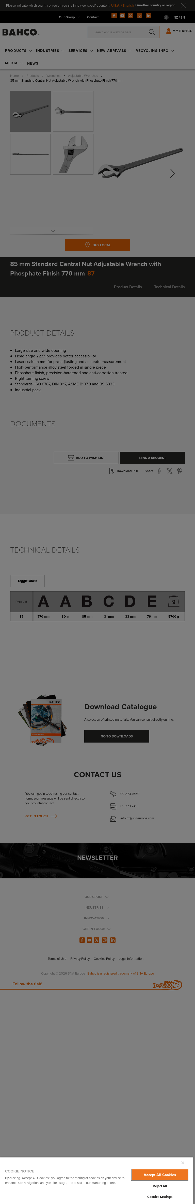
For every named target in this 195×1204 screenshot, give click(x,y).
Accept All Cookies (160, 1175)
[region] (96, 1180)
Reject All (160, 1186)
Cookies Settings (159, 1196)
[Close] (182, 1162)
